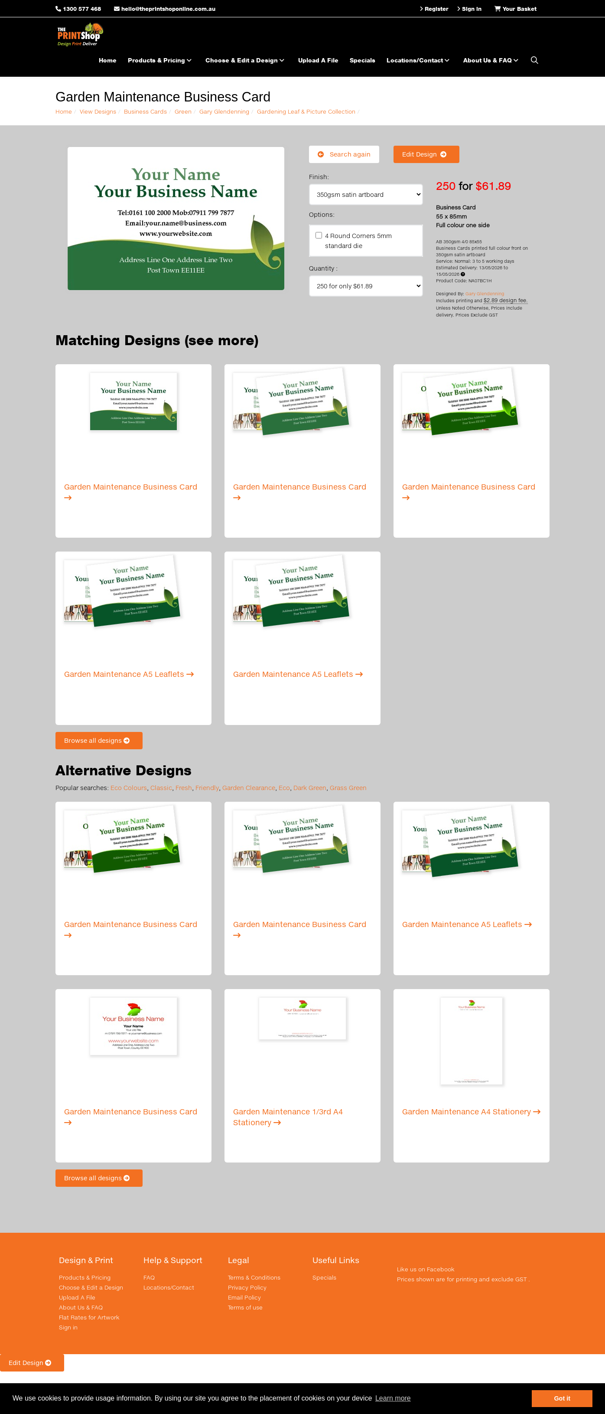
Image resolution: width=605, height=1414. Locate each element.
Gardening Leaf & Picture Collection (306, 111)
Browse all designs (99, 740)
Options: (322, 214)
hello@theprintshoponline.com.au (164, 8)
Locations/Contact (419, 60)
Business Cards (145, 111)
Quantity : (323, 268)
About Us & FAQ (492, 60)
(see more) (221, 340)
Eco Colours (129, 787)
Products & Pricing (161, 60)
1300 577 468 (82, 8)
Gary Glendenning (224, 111)
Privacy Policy (247, 1287)
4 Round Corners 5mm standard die (358, 240)
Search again (344, 154)
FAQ (149, 1277)
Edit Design (426, 154)
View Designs (98, 111)
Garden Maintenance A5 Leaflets (129, 674)
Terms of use (245, 1307)
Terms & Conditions (254, 1277)
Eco (284, 787)
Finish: (319, 176)
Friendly (207, 787)
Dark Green (309, 787)
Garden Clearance (248, 787)
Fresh (184, 787)
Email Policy (244, 1297)
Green (183, 111)
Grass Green (348, 787)
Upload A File (318, 60)
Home (108, 60)
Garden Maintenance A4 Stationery (471, 1111)
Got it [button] (562, 1398)
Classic (161, 787)
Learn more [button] (393, 1398)
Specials (362, 60)
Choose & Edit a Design (246, 60)
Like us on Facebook (426, 1269)
